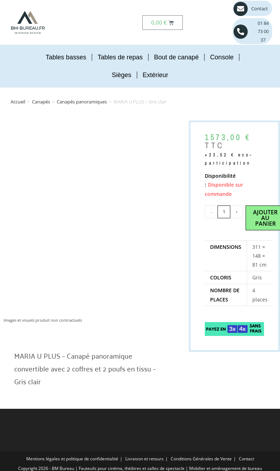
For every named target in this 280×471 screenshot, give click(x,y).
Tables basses (66, 57)
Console (222, 57)
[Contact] (241, 9)
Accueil (18, 101)
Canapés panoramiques (82, 101)
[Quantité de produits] (224, 211)
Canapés (41, 101)
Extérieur (155, 75)
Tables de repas (120, 57)
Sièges (121, 75)
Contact (259, 8)
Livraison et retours (144, 459)
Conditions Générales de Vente (201, 459)
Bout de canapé (176, 57)
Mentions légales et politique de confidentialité (72, 459)
